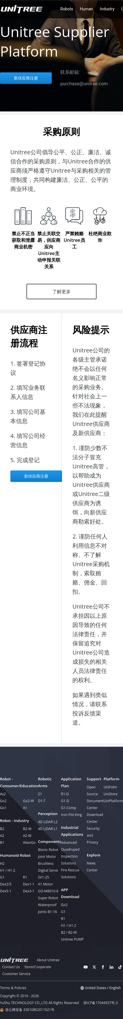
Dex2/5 (5, 884)
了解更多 (61, 291)
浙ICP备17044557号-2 (100, 1003)
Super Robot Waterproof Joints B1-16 (48, 905)
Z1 (40, 794)
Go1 (3, 807)
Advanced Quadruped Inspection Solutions (70, 853)
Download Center (95, 818)
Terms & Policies (13, 987)
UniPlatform (113, 800)
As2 (3, 794)
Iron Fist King (71, 814)
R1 (25, 877)
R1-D (65, 794)
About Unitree (48, 960)
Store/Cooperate (37, 966)
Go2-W (28, 800)
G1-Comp (68, 807)
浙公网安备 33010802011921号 (29, 1010)
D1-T (41, 800)
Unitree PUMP (72, 939)
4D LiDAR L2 (47, 821)
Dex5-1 (5, 891)
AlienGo (29, 842)
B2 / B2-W (69, 932)
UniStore (110, 794)
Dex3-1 (28, 891)
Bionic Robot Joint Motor (48, 853)
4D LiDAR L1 (47, 828)
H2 (2, 863)
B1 (2, 842)
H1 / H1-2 (7, 870)
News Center (92, 867)
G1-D (65, 800)
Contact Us (11, 966)
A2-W (27, 835)
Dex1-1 (28, 884)
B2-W (27, 828)
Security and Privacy (93, 835)
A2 (2, 835)
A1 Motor (45, 884)
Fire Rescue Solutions (70, 873)
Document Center (95, 804)
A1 (25, 807)
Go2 (3, 800)
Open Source (92, 790)
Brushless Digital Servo (48, 867)
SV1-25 (43, 877)
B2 (2, 828)
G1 (2, 877)
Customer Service (16, 973)
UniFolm (110, 787)
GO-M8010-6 (48, 891)
